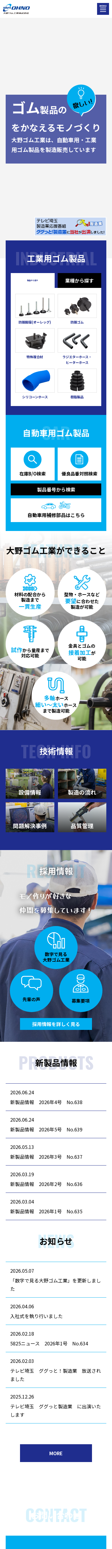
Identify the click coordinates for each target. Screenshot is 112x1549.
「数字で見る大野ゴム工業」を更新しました (55, 1284)
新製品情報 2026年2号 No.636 (46, 1183)
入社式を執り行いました (36, 1316)
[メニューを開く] (103, 9)
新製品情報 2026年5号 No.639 (46, 1129)
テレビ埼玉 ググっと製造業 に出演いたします (55, 1410)
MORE (56, 1453)
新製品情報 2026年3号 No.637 (46, 1156)
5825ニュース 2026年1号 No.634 (49, 1343)
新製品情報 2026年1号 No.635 (46, 1211)
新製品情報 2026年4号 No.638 (46, 1102)
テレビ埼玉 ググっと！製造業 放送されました (55, 1374)
